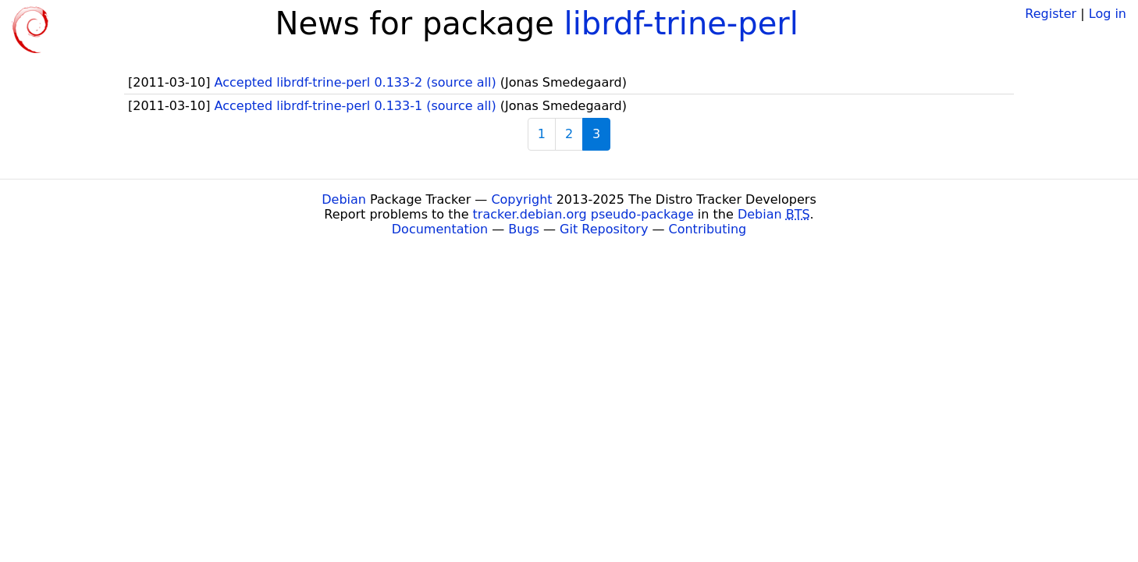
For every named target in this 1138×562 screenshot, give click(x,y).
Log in (1107, 13)
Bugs (523, 229)
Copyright (521, 199)
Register (1050, 13)
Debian (344, 199)
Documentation (440, 229)
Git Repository (604, 229)
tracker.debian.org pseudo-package (583, 214)
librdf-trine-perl (681, 23)
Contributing (708, 229)
